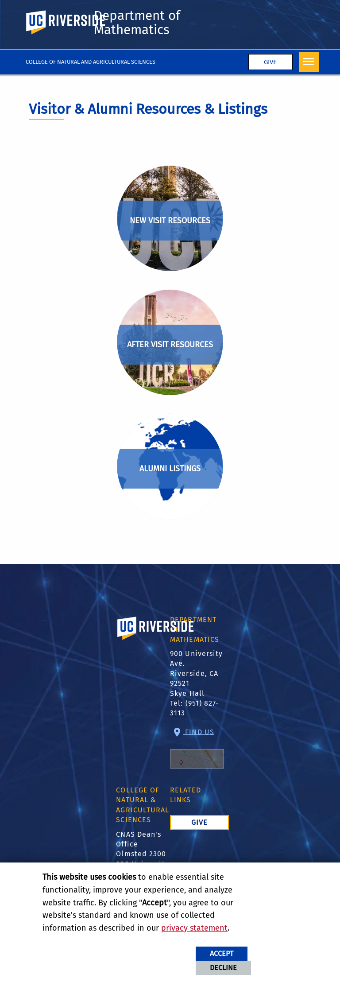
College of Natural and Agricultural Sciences (90, 61)
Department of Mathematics (137, 23)
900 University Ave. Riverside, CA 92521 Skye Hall (196, 673)
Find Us (197, 748)
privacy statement (194, 928)
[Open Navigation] (309, 62)
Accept (221, 953)
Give (270, 62)
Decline (223, 967)
